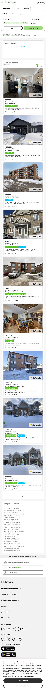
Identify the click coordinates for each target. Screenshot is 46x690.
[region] (23, 674)
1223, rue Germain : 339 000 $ (10, 512)
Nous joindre (6, 625)
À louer (16, 9)
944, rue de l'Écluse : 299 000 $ (11, 536)
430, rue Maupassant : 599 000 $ (11, 548)
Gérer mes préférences (23, 686)
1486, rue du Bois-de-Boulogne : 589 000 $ (14, 531)
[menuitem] (23, 588)
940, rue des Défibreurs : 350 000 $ (12, 538)
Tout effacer (33, 23)
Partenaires (7, 618)
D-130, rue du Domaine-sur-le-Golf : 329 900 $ (14, 543)
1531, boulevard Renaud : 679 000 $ (12, 550)
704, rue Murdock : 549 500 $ (10, 541)
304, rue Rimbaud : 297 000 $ (10, 545)
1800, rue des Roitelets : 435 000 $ (12, 529)
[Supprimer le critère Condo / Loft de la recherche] (23, 23)
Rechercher (33, 28)
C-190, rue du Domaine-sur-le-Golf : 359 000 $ (14, 546)
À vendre (6, 9)
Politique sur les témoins (29, 676)
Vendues (26, 9)
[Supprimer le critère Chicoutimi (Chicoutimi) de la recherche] (10, 23)
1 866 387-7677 (9, 629)
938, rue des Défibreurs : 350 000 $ (12, 540)
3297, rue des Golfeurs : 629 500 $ (11, 534)
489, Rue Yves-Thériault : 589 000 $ (12, 517)
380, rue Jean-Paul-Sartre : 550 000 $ (12, 526)
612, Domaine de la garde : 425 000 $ (12, 522)
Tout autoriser (23, 680)
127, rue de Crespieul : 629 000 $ (11, 508)
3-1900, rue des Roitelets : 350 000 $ (12, 527)
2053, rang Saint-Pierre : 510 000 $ (12, 524)
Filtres (13, 28)
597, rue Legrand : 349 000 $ (10, 533)
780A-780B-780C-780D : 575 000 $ (12, 515)
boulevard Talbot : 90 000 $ (10, 521)
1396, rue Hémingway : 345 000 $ (11, 519)
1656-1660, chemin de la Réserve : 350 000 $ (14, 510)
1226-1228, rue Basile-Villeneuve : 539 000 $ (14, 514)
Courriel (23, 629)
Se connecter (41, 2)
